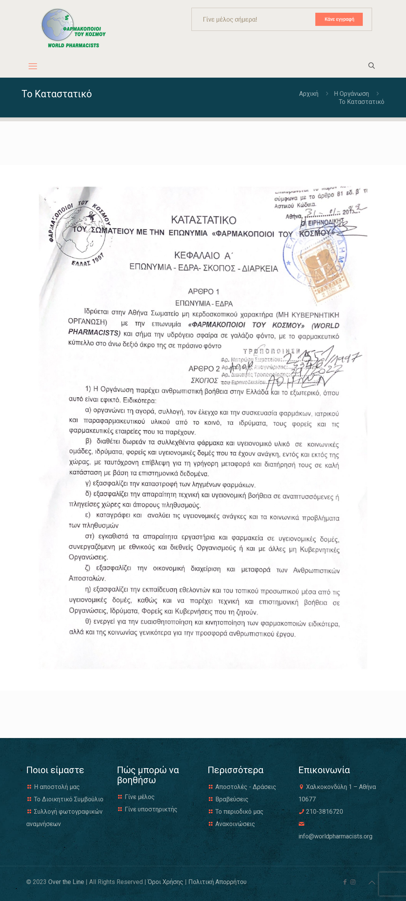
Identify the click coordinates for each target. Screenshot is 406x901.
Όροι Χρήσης (165, 882)
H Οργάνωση (351, 93)
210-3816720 (324, 811)
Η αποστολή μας (57, 787)
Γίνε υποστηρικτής (151, 809)
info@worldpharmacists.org (335, 836)
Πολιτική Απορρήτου (217, 882)
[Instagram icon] (353, 882)
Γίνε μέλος (140, 797)
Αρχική (309, 93)
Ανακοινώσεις (235, 824)
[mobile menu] (32, 66)
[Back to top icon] (372, 882)
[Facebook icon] (345, 882)
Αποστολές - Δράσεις (245, 787)
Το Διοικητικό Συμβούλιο (68, 799)
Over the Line (66, 882)
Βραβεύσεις (232, 799)
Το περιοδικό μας (239, 811)
